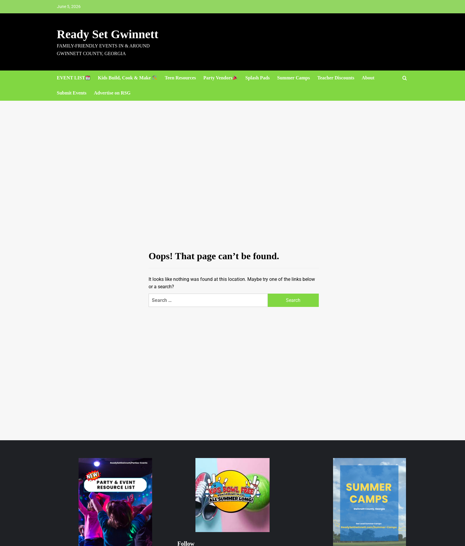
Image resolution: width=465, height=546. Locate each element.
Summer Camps (293, 77)
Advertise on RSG (112, 92)
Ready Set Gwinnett (107, 34)
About (368, 77)
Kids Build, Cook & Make (127, 77)
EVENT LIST (73, 77)
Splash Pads (257, 77)
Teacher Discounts (335, 77)
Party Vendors (220, 77)
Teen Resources (180, 77)
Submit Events (72, 92)
